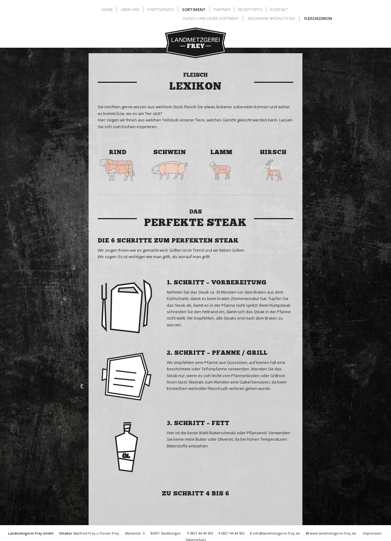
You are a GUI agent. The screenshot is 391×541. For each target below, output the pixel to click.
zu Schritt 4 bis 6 (195, 493)
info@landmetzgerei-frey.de (276, 533)
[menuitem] (108, 9)
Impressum (372, 533)
